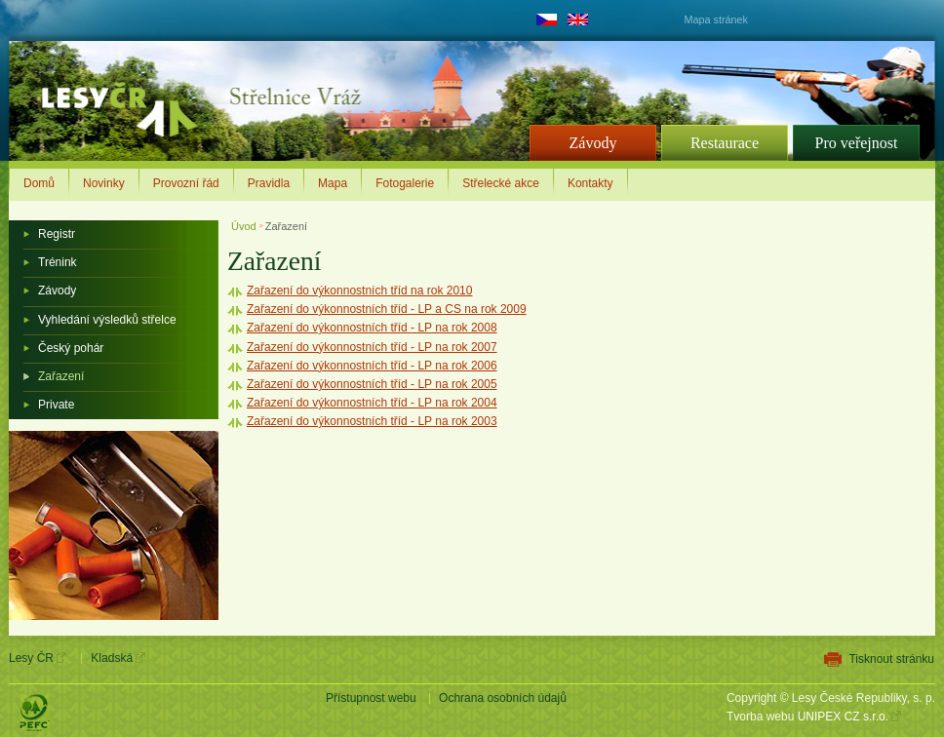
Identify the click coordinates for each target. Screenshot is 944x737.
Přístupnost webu (371, 698)
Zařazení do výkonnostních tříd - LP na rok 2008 (372, 327)
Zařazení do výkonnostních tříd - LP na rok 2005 (372, 384)
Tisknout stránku (891, 659)
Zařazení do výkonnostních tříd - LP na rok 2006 (372, 365)
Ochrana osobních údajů (503, 698)
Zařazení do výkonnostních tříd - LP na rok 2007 (372, 347)
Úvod (245, 226)
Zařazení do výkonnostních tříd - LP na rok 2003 (372, 421)
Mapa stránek (716, 19)
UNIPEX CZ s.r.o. (843, 716)
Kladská (112, 658)
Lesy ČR (31, 658)
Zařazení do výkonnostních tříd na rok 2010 (359, 290)
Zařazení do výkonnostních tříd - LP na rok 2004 (372, 402)
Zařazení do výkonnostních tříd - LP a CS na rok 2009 (387, 309)
